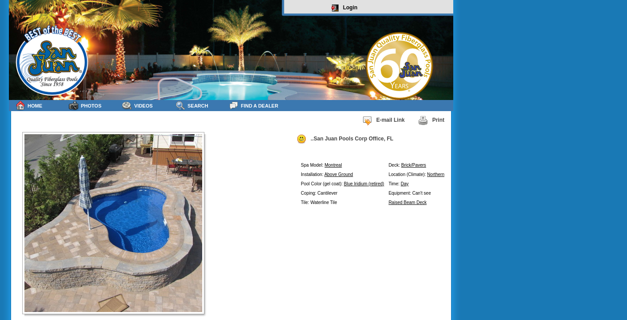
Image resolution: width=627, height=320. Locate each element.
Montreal (333, 165)
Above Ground (338, 174)
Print (431, 120)
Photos (85, 105)
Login (344, 8)
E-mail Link (383, 120)
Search (192, 105)
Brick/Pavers (413, 165)
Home (29, 105)
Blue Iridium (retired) (364, 183)
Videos (137, 105)
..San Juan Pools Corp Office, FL (344, 139)
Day (405, 183)
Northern (435, 174)
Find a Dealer (253, 105)
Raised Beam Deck (407, 202)
